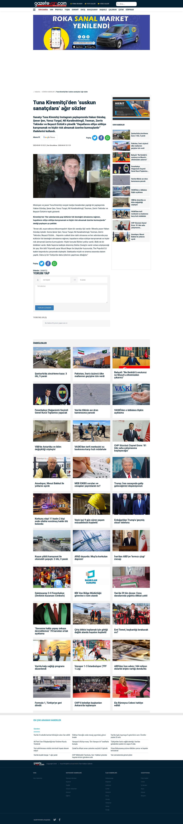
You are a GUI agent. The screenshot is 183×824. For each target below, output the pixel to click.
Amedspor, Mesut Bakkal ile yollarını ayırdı (138, 236)
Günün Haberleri (71, 789)
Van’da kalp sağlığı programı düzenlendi (49, 667)
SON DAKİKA (43, 10)
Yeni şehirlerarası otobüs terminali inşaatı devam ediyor (51, 749)
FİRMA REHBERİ (76, 4)
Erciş (107, 796)
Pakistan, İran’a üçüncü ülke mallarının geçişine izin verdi (139, 146)
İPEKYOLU (59, 10)
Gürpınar (109, 803)
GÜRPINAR (130, 10)
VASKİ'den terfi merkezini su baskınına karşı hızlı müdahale (139, 214)
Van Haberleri (37, 778)
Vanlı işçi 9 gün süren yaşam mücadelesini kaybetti (89, 521)
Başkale (108, 782)
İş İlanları (144, 785)
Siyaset (68, 782)
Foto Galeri (144, 778)
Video (143, 782)
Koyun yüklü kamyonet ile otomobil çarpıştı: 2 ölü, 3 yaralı (51, 557)
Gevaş (108, 799)
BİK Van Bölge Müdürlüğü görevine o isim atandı (88, 594)
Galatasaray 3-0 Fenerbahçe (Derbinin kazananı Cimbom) (50, 594)
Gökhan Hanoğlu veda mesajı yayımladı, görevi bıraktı (89, 736)
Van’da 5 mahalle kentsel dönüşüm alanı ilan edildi (52, 735)
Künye (143, 792)
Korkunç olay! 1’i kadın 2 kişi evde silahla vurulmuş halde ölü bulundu (51, 521)
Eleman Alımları (71, 778)
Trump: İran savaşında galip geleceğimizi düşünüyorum (128, 484)
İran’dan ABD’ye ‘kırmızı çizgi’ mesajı (129, 557)
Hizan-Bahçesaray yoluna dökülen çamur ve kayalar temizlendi (129, 749)
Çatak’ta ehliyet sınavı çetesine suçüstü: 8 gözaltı (90, 748)
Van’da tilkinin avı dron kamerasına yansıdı (139, 180)
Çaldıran (108, 785)
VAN (51, 10)
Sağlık (68, 785)
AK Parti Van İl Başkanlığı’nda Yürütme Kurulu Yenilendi (50, 743)
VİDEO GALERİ (103, 4)
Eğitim (68, 796)
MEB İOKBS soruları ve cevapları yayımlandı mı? (87, 484)
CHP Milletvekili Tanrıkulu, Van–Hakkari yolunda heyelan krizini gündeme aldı (89, 756)
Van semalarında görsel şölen (121, 755)
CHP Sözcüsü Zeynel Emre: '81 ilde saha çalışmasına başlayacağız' (138, 225)
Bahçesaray (110, 778)
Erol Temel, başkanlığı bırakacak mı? (131, 631)
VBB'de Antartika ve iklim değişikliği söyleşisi (138, 202)
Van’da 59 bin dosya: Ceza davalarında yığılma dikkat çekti (130, 594)
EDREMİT (75, 10)
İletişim (143, 796)
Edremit (108, 792)
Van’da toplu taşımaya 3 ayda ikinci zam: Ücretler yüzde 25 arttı (128, 736)
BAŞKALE (103, 10)
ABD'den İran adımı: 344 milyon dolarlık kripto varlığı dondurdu (130, 667)
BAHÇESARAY (92, 10)
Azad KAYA (75, 764)
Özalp (108, 810)
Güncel (68, 792)
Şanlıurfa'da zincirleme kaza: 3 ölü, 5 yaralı (139, 135)
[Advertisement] (14, 42)
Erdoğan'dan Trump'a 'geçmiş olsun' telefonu (129, 521)
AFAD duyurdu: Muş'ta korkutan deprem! (91, 557)
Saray (107, 806)
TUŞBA (67, 10)
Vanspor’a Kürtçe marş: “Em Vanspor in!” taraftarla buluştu (90, 743)
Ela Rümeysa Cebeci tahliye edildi (128, 704)
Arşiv (142, 789)
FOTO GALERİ (90, 4)
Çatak (108, 789)
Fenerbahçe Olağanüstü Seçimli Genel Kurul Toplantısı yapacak (139, 169)
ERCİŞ (83, 10)
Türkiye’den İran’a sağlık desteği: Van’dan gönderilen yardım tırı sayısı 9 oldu (125, 743)
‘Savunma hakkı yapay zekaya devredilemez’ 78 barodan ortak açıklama (51, 631)
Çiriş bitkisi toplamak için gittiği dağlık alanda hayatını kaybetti (91, 631)
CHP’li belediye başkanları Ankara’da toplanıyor (88, 704)
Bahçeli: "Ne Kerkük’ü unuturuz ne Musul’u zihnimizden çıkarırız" (139, 157)
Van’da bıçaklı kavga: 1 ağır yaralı (45, 755)
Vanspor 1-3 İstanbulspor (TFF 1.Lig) (91, 667)
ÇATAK (121, 10)
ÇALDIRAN (113, 10)
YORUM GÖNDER (44, 308)
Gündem (37, 729)
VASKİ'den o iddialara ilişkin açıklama (139, 191)
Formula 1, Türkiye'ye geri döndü (48, 704)
